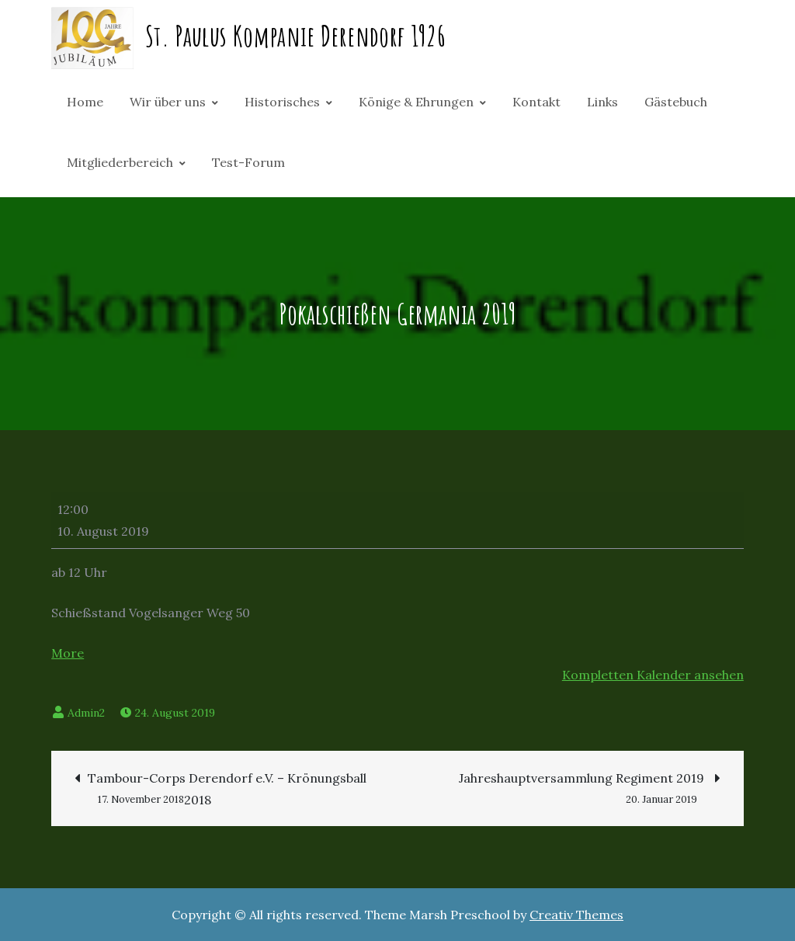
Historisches (282, 101)
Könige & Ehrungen (416, 101)
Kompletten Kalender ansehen (653, 674)
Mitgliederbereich (120, 162)
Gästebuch (675, 101)
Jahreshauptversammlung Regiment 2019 (589, 779)
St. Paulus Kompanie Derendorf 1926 (295, 36)
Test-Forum (248, 162)
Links (602, 101)
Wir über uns (168, 101)
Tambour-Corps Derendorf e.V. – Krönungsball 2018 (220, 790)
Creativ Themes (576, 914)
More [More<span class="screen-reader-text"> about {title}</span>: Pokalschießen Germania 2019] (67, 653)
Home (85, 101)
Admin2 (86, 713)
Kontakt (536, 101)
